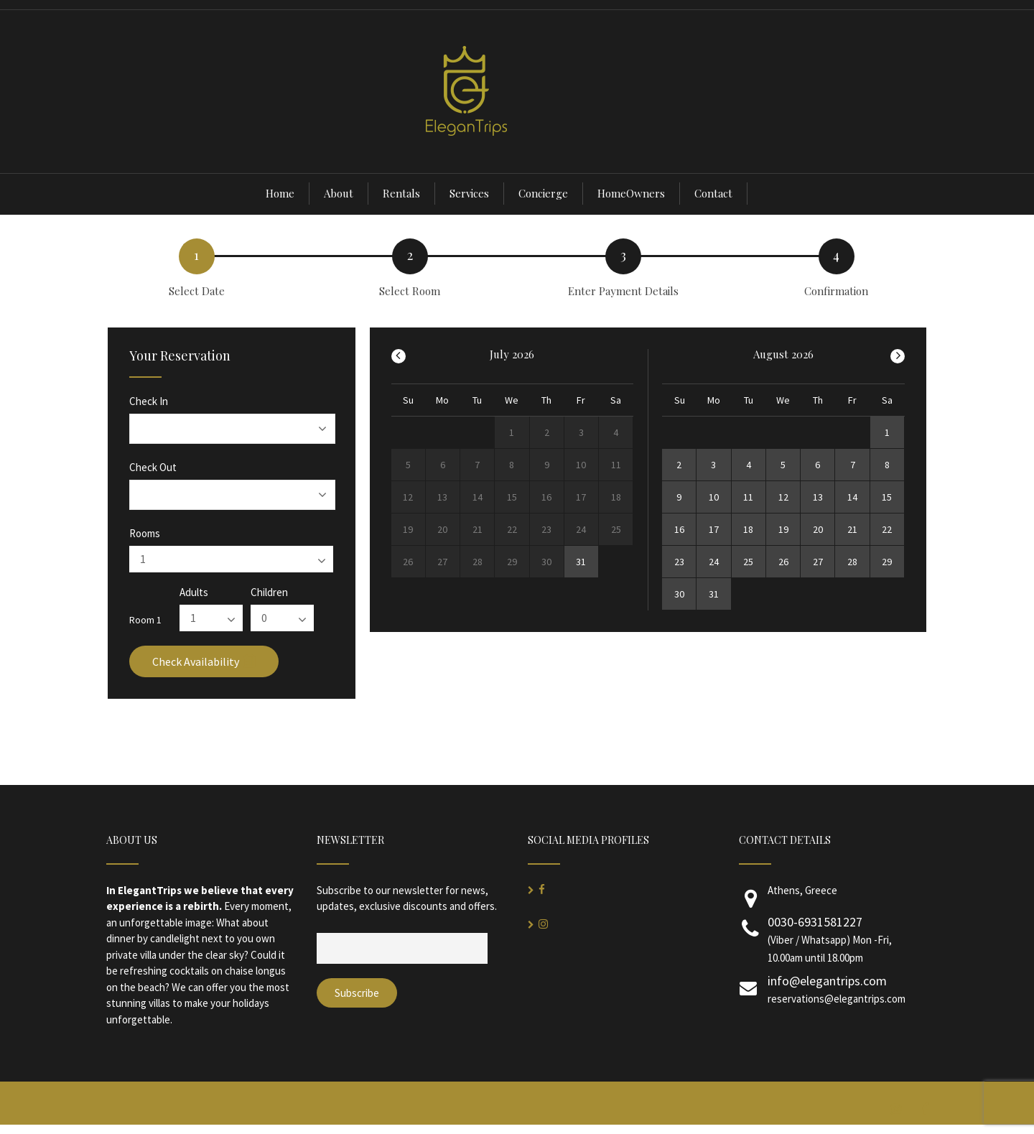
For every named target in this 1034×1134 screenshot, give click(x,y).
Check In (148, 401)
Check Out (153, 467)
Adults (194, 592)
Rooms (144, 533)
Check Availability (204, 661)
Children (269, 592)
